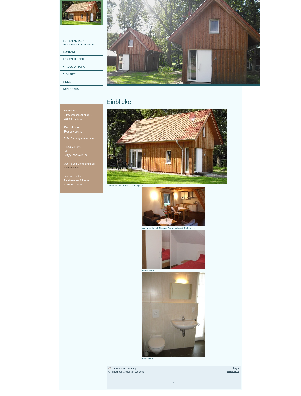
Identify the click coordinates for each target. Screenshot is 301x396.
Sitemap (132, 368)
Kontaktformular (72, 167)
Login (236, 368)
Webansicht (233, 371)
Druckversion (117, 368)
